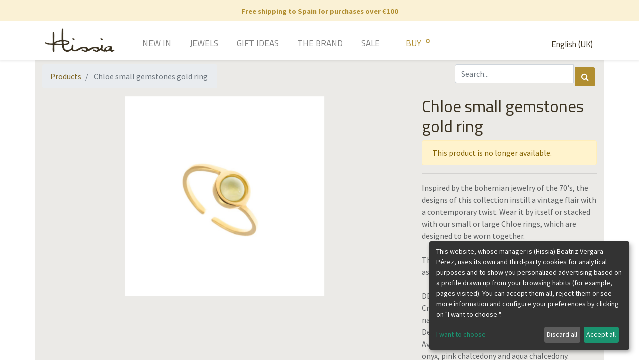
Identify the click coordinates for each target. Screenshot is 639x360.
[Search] (585, 77)
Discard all (562, 334)
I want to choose (461, 334)
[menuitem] (142, 45)
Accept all (601, 334)
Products (65, 77)
